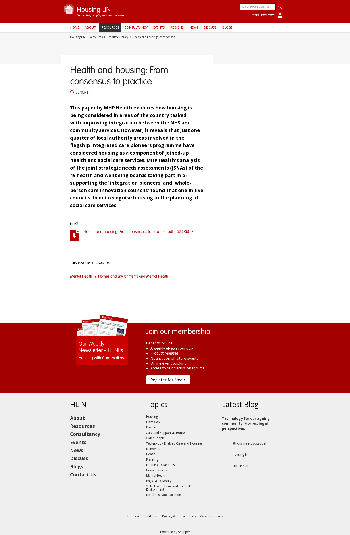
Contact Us (83, 475)
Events (159, 27)
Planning (152, 459)
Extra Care (153, 422)
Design (151, 427)
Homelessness (156, 470)
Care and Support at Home (165, 432)
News (193, 27)
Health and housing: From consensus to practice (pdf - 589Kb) (138, 232)
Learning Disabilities (160, 465)
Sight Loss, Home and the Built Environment (168, 487)
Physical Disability (158, 481)
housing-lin (235, 454)
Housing (152, 416)
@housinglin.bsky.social (244, 443)
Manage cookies (211, 516)
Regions (177, 27)
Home (74, 27)
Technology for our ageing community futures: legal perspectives (246, 423)
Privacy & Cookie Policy (179, 516)
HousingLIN (236, 465)
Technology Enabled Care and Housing (174, 443)
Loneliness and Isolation (163, 495)
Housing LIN (77, 37)
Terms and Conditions (143, 516)
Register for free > (168, 379)
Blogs (227, 27)
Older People (155, 438)
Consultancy (136, 27)
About (90, 27)
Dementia (153, 449)
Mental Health (81, 277)
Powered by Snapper (175, 532)
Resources (110, 27)
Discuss (210, 27)
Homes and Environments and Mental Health (133, 277)
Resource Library (117, 37)
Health (150, 454)
